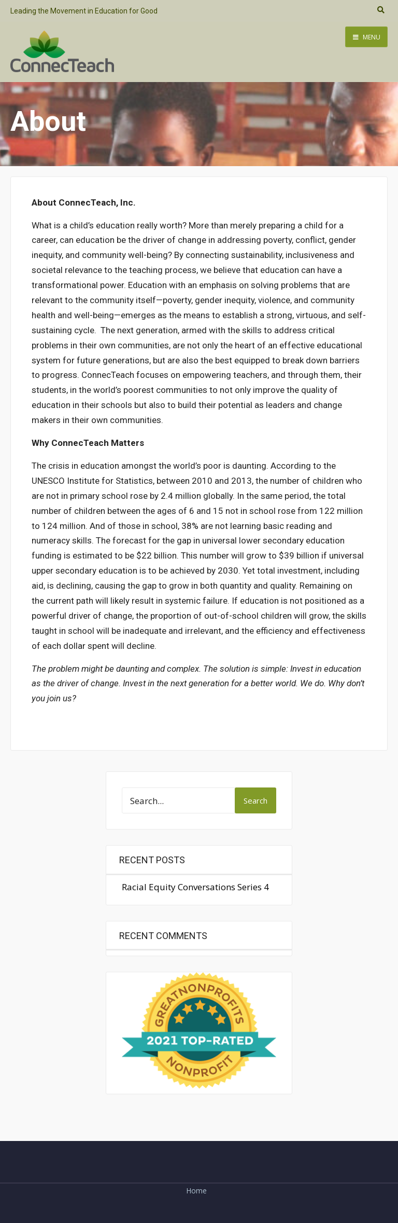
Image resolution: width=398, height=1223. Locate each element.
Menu (366, 37)
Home (196, 1190)
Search (255, 800)
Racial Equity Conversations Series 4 (195, 887)
